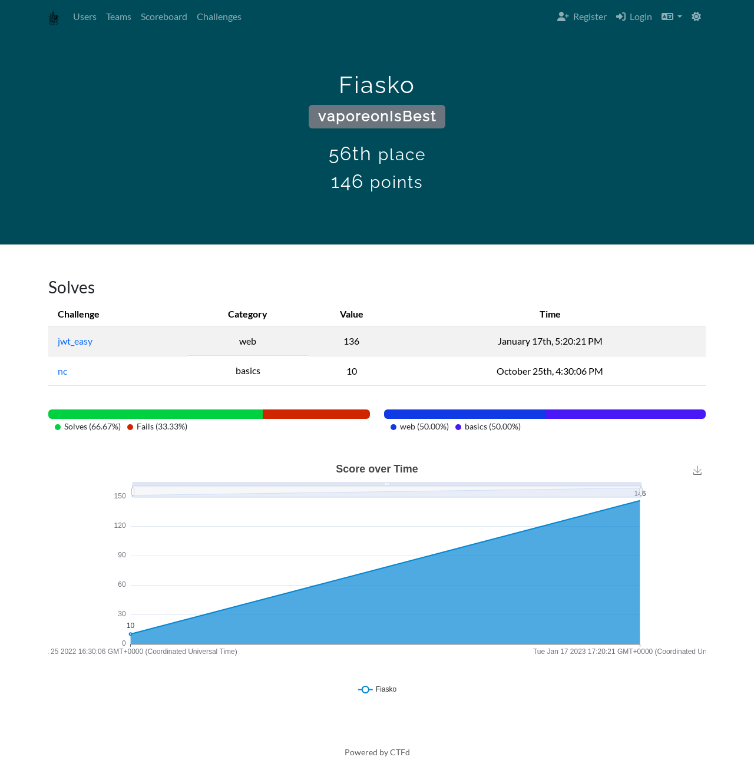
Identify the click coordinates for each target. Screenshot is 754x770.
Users (85, 16)
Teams (118, 16)
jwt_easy (75, 340)
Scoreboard (164, 16)
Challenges (219, 16)
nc (62, 370)
